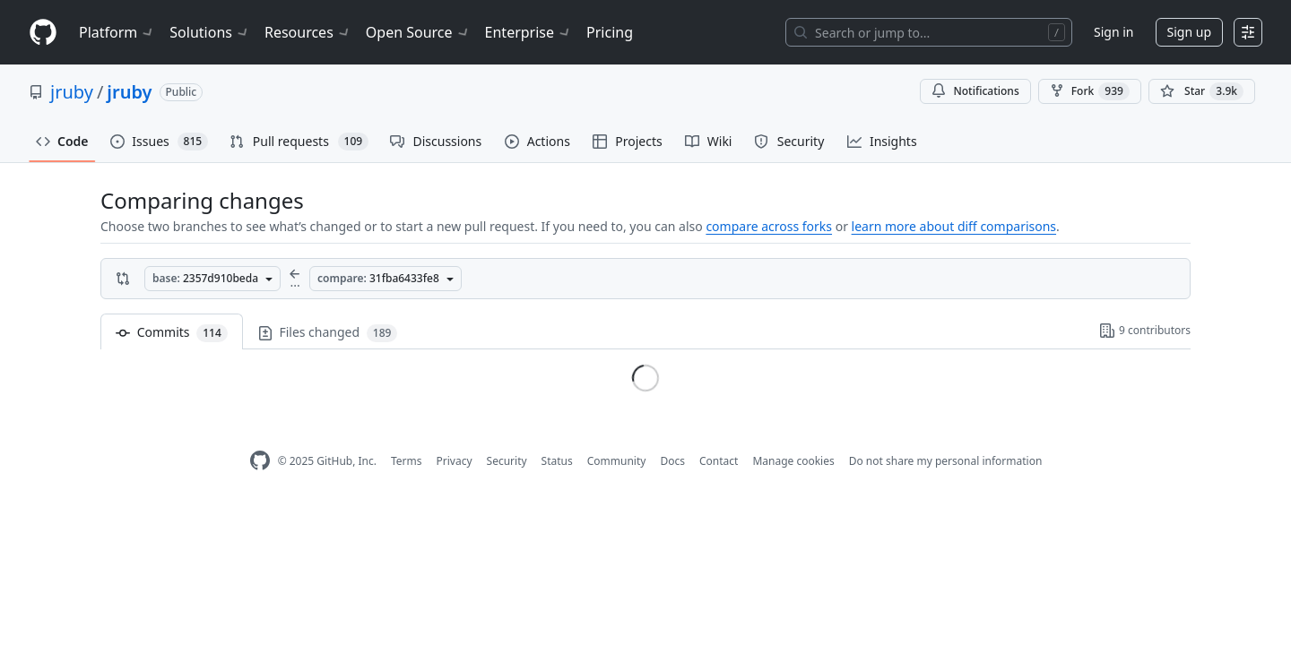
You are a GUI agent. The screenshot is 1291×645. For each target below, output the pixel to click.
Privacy (454, 461)
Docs (672, 461)
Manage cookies (793, 461)
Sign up (1189, 31)
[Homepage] (43, 32)
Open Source (418, 32)
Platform (117, 32)
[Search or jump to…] (928, 32)
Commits (172, 332)
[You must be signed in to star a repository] (1201, 91)
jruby (71, 92)
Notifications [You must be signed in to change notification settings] (974, 91)
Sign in (1113, 31)
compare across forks (769, 226)
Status (557, 461)
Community (616, 461)
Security (507, 461)
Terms (406, 461)
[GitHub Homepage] (260, 461)
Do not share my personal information (946, 461)
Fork (1090, 91)
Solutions (209, 32)
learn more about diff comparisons (954, 226)
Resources (307, 32)
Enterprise (528, 32)
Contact (718, 461)
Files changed (328, 332)
